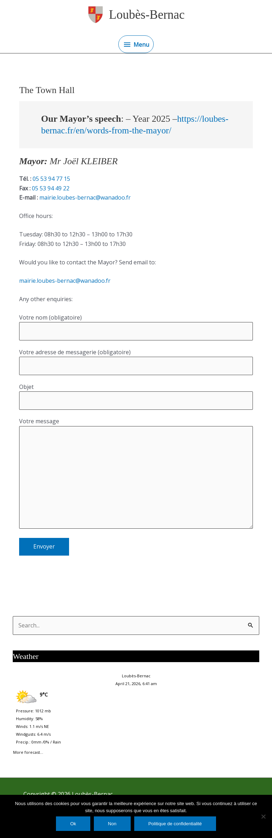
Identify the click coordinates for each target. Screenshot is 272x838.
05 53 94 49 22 (49, 188)
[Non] (263, 816)
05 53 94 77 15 (50, 179)
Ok (73, 823)
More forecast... (28, 751)
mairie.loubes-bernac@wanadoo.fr (84, 197)
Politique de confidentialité (175, 823)
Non (112, 823)
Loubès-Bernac (147, 15)
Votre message (136, 474)
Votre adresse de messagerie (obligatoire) (136, 361)
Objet (136, 396)
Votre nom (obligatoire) (136, 327)
